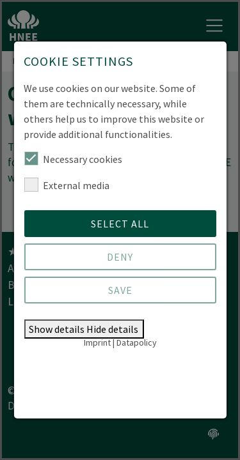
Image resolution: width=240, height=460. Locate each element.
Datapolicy (136, 342)
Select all (120, 223)
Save (120, 290)
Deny (120, 256)
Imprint (97, 342)
